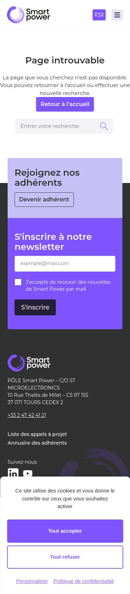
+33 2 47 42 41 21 (27, 415)
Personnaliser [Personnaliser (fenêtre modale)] (32, 581)
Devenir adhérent (44, 199)
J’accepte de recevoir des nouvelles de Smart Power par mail (68, 285)
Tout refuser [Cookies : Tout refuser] (65, 557)
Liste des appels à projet (37, 434)
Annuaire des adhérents (37, 443)
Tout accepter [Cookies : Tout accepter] (65, 531)
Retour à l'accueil (65, 104)
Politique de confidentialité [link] (83, 581)
